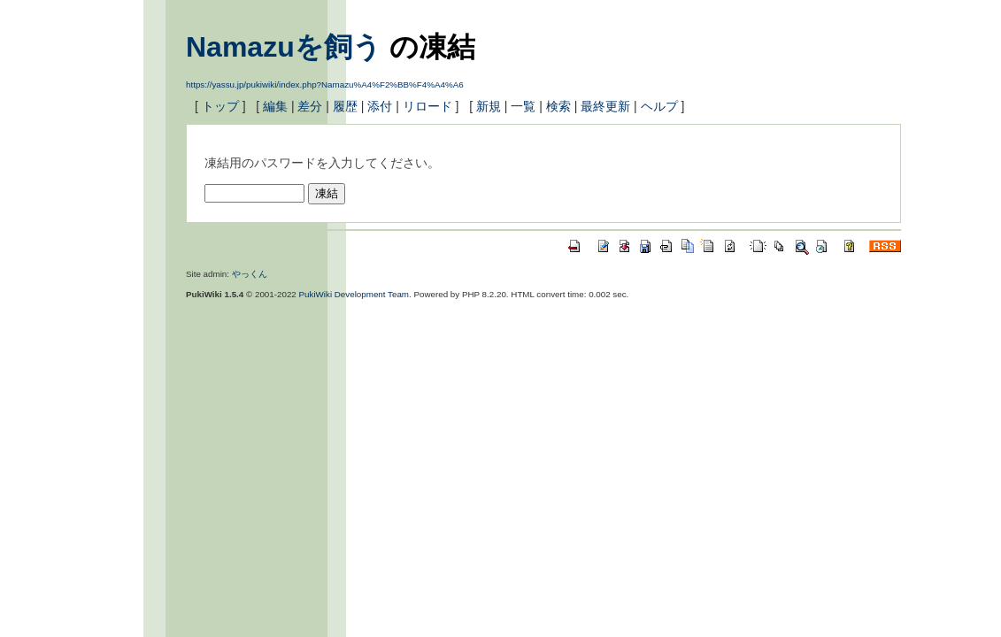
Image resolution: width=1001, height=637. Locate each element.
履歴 (345, 106)
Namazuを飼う (283, 47)
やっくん (249, 274)
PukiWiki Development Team (354, 294)
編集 (275, 106)
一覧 (523, 106)
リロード (427, 106)
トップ (220, 106)
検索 (558, 106)
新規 (488, 106)
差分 (309, 106)
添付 (379, 106)
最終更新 (605, 106)
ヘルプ (659, 106)
